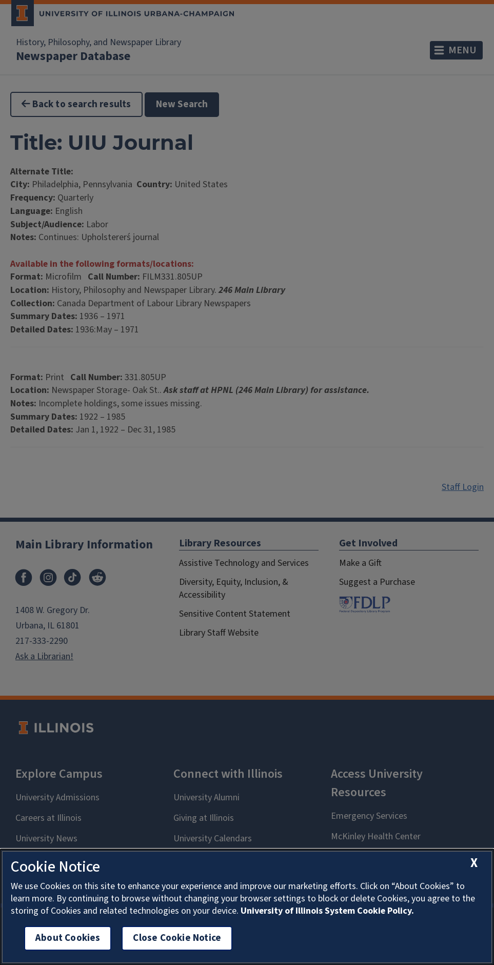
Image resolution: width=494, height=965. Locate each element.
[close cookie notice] (474, 863)
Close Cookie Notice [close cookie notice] (177, 938)
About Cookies (67, 938)
